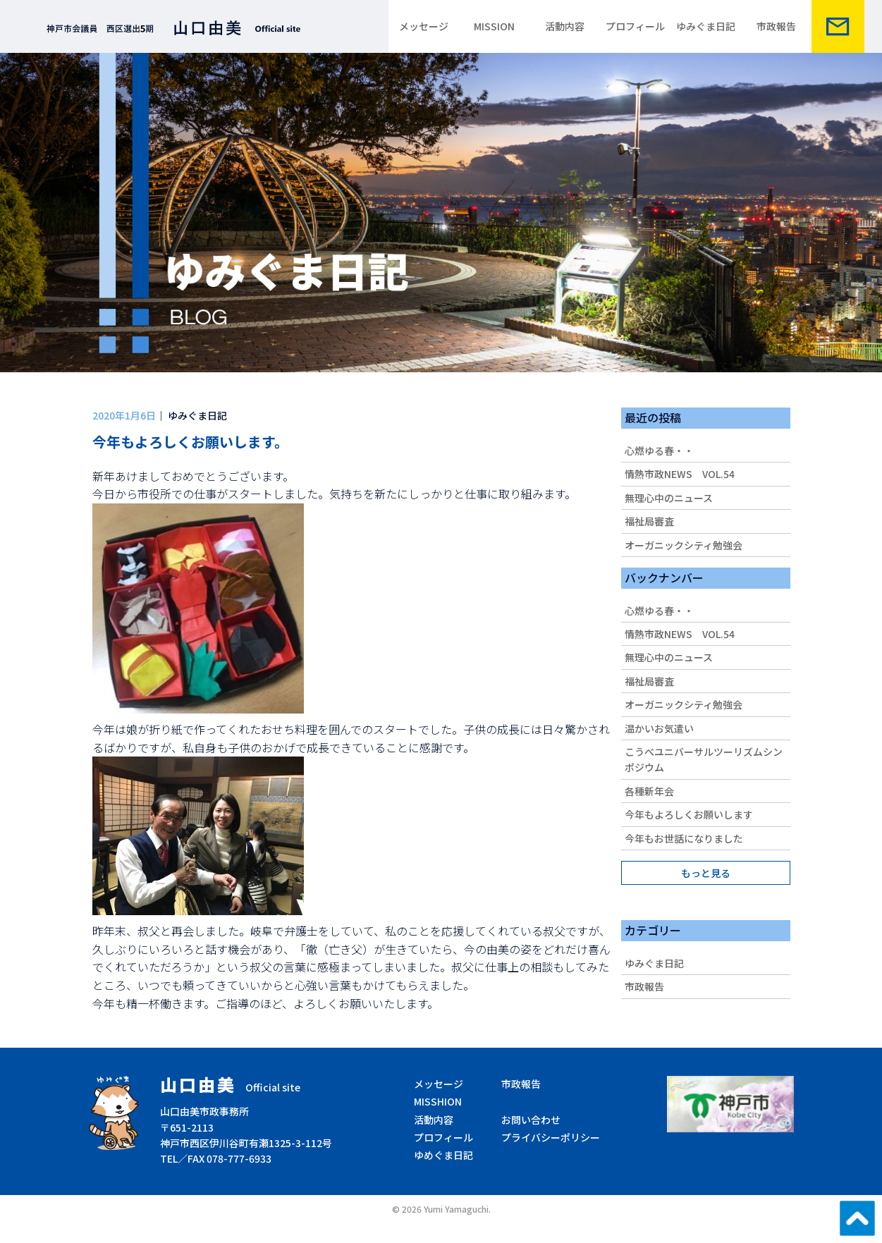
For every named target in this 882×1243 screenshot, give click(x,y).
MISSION (494, 26)
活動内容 (564, 26)
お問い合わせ (531, 1120)
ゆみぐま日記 (705, 26)
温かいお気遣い (659, 728)
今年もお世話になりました (684, 838)
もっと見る (705, 873)
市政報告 (776, 26)
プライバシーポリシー (550, 1137)
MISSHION (438, 1101)
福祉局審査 (649, 521)
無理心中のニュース (669, 498)
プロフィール (635, 26)
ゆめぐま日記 (443, 1155)
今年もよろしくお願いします (689, 814)
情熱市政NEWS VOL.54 (680, 474)
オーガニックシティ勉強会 (683, 545)
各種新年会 (649, 791)
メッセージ (423, 26)
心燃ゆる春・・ (659, 450)
